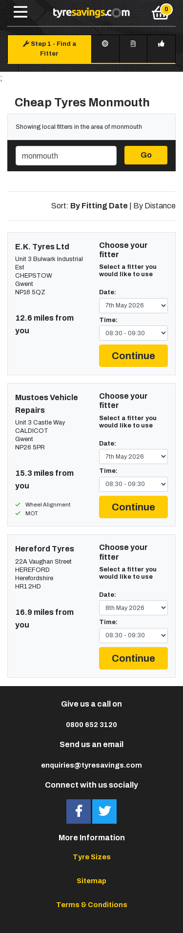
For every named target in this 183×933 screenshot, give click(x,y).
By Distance (154, 206)
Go (146, 155)
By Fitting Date (99, 206)
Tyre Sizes (92, 857)
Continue (133, 355)
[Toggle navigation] (20, 12)
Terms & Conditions (91, 905)
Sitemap (91, 881)
